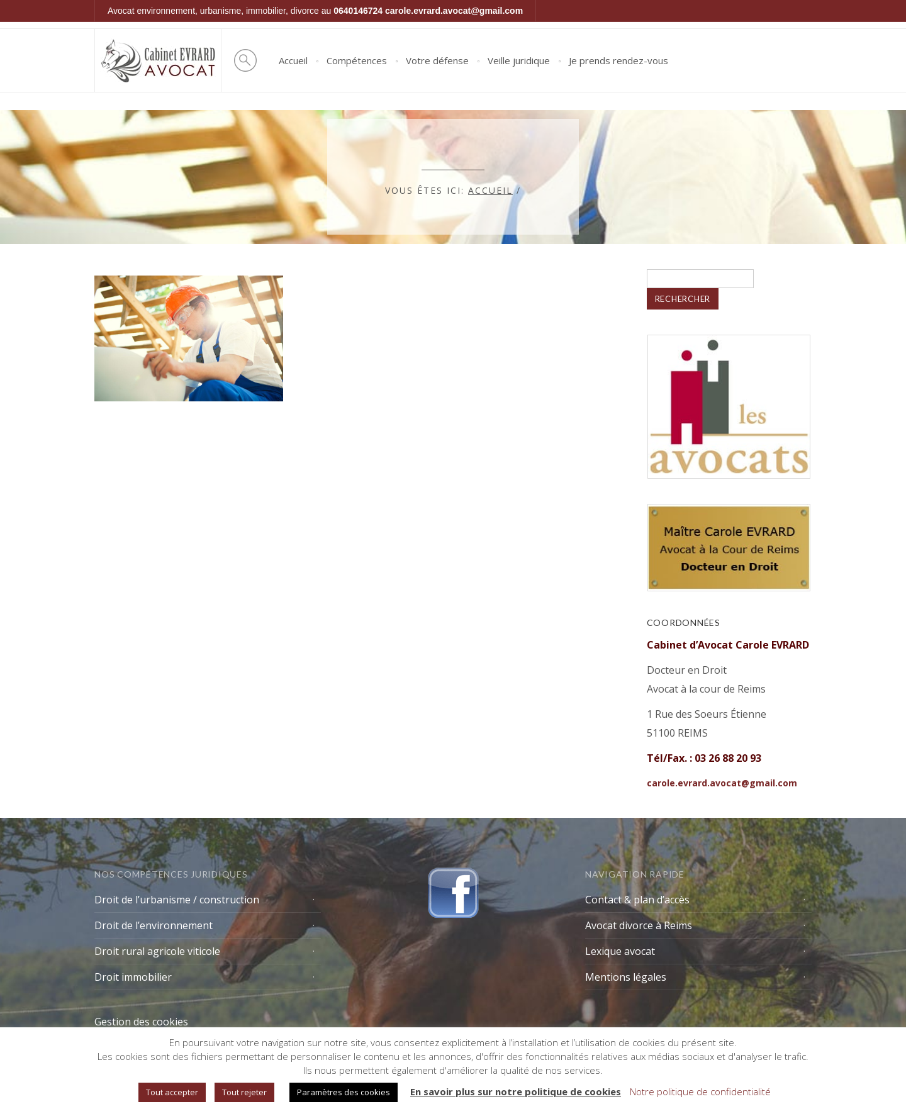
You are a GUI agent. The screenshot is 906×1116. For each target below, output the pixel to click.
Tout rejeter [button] (244, 1092)
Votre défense (437, 60)
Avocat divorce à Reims (638, 925)
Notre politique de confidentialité (700, 1091)
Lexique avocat (620, 951)
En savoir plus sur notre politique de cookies (515, 1091)
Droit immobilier (133, 977)
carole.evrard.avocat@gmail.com (454, 11)
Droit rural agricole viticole (157, 951)
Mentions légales (625, 977)
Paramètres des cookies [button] (343, 1092)
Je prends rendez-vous (618, 60)
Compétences (357, 60)
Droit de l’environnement (153, 925)
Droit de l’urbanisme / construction (176, 900)
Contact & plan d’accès (637, 900)
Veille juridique (519, 60)
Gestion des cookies (141, 1022)
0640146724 (358, 11)
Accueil (293, 60)
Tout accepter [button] (172, 1092)
